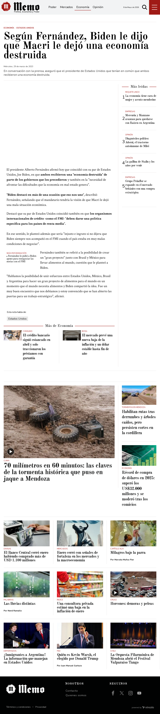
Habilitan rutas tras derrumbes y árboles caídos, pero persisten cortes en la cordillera (139, 422)
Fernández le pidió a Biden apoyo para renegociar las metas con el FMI (21, 258)
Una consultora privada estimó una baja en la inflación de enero (75, 607)
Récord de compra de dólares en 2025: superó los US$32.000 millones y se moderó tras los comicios (138, 489)
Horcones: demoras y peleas (132, 604)
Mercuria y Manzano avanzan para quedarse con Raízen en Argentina (140, 119)
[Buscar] (144, 7)
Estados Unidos (17, 318)
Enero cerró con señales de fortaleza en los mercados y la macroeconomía (78, 556)
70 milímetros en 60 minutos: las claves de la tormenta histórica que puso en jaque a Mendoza (58, 472)
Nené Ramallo (15, 610)
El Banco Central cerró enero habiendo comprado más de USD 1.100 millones (26, 556)
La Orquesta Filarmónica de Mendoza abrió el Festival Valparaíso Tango (132, 658)
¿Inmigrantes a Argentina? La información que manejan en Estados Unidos (25, 658)
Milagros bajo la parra (128, 553)
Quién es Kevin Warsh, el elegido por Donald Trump (77, 657)
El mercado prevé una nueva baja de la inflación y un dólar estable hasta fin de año (97, 345)
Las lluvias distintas (19, 604)
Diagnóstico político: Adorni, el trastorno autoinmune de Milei (137, 142)
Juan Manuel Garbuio (71, 665)
